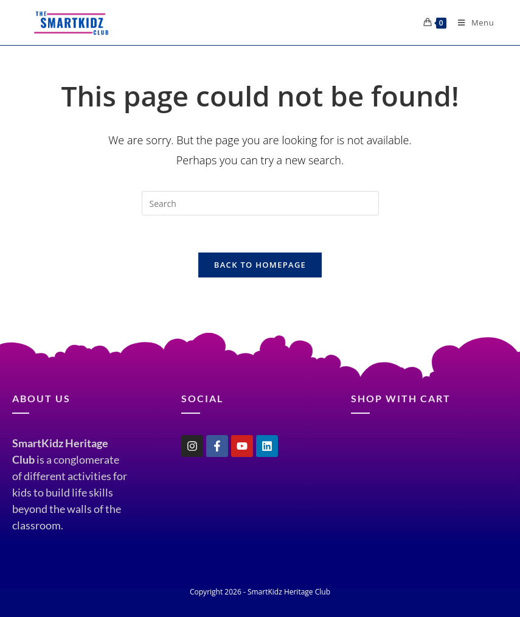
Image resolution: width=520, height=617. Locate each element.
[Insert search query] (260, 203)
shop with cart (401, 398)
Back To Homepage (260, 264)
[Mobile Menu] (471, 22)
